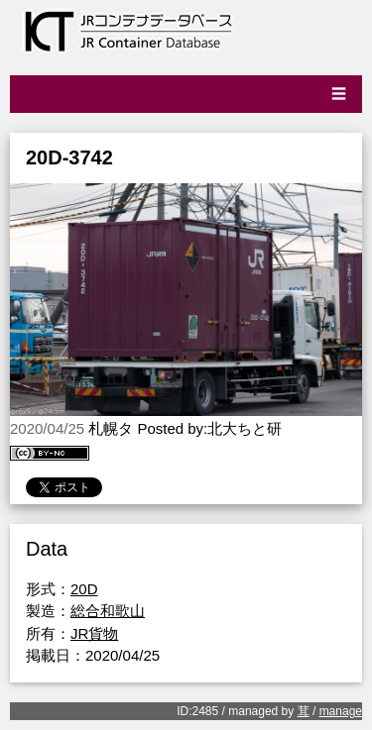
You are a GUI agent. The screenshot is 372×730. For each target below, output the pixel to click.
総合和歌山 (107, 610)
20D (84, 588)
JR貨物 (94, 633)
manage (340, 711)
